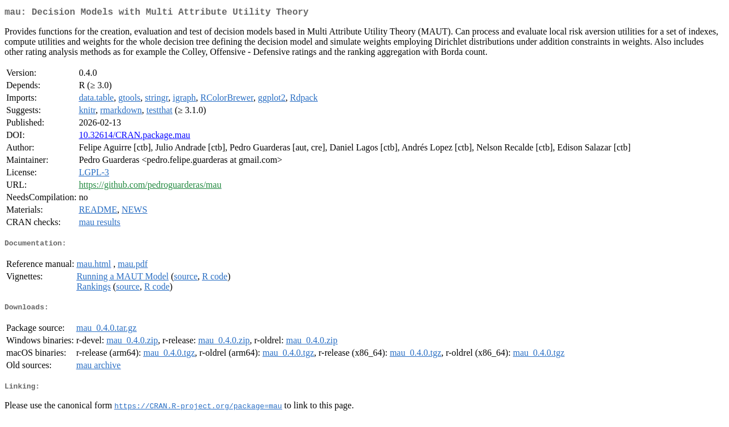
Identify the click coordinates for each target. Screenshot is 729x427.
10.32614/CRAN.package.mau (134, 137)
